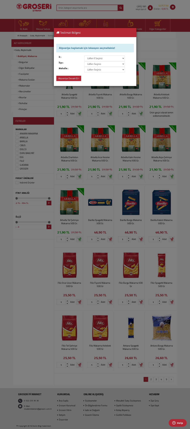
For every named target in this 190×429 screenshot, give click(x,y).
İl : (60, 57)
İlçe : (61, 62)
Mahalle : (63, 68)
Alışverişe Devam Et (68, 78)
